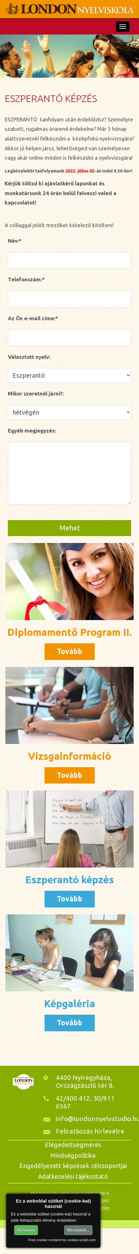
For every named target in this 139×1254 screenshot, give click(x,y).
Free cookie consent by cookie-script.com (62, 1240)
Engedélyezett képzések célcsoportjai (73, 1165)
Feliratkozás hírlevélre (90, 1131)
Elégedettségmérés (73, 1144)
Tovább (69, 651)
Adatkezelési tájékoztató (73, 1176)
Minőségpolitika (73, 1155)
